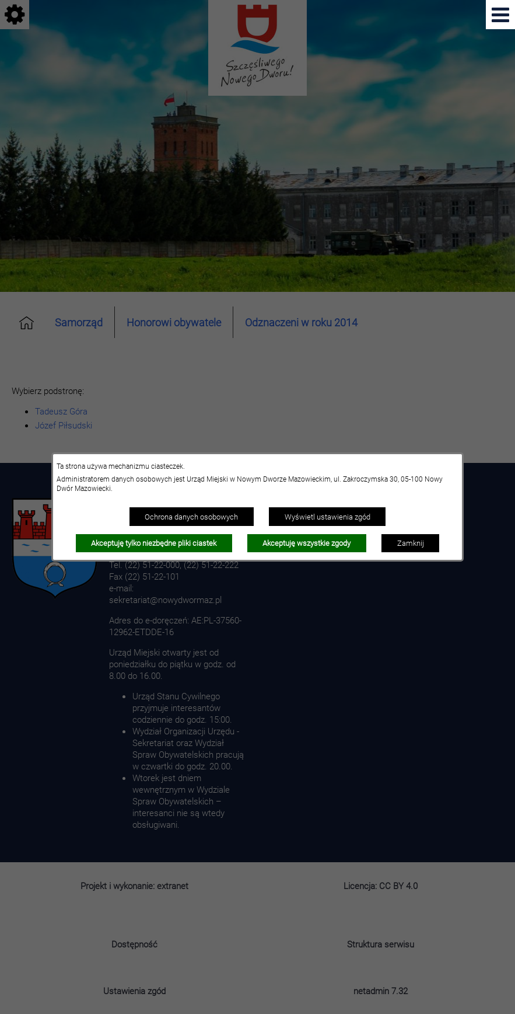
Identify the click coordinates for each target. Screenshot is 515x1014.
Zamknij (410, 543)
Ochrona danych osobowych (191, 516)
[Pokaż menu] (500, 14)
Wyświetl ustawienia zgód (327, 516)
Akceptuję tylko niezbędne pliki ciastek (153, 543)
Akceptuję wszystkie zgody (306, 543)
